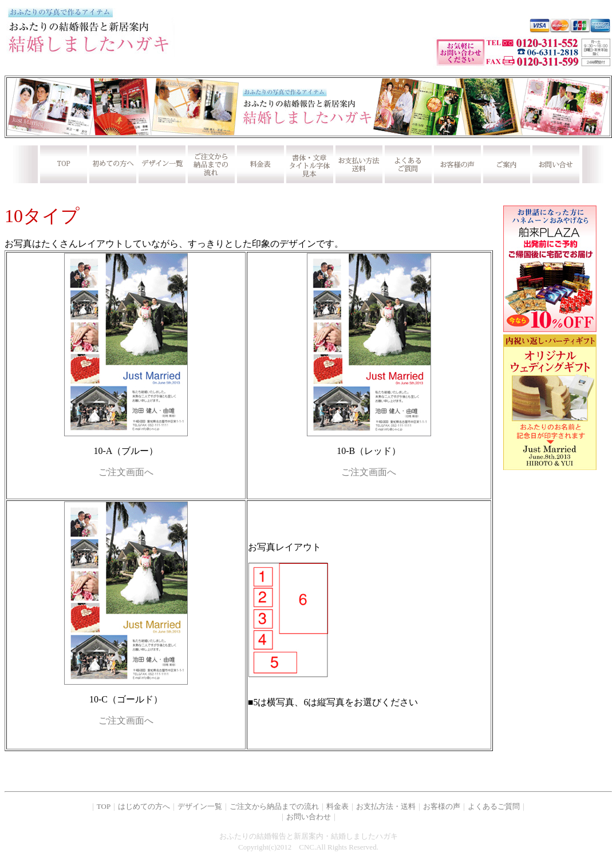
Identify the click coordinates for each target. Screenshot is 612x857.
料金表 (337, 806)
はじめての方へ (144, 806)
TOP (103, 806)
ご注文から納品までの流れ (274, 806)
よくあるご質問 (494, 806)
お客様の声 (441, 806)
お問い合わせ (308, 816)
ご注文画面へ (125, 472)
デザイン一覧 (199, 806)
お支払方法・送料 (386, 806)
